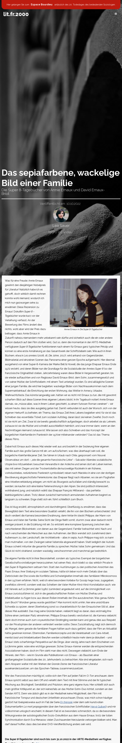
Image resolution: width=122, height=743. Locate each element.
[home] (16, 14)
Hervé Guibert (96, 698)
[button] (115, 13)
